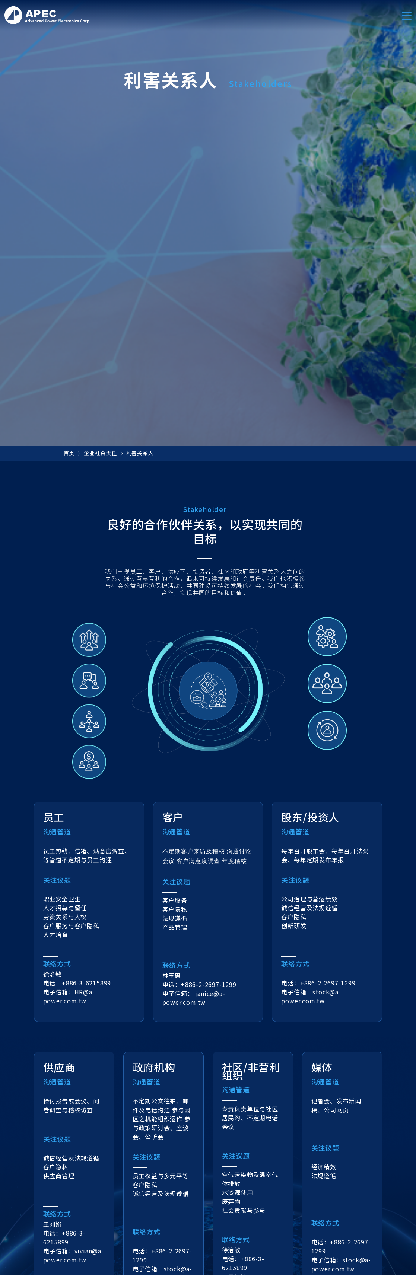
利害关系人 (140, 453)
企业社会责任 (100, 453)
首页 (69, 453)
